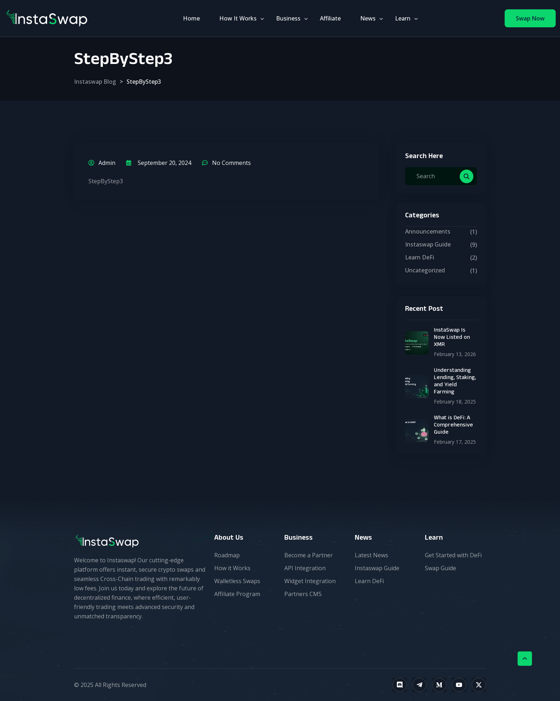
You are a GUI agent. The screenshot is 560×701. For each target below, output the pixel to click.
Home (191, 18)
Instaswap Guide (428, 244)
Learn (402, 18)
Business (288, 18)
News (368, 18)
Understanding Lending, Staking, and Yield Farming (455, 382)
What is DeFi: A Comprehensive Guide (453, 425)
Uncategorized (425, 270)
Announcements (427, 231)
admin (101, 163)
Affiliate (330, 18)
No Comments (226, 163)
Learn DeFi (419, 257)
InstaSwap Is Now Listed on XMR (452, 338)
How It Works (238, 18)
